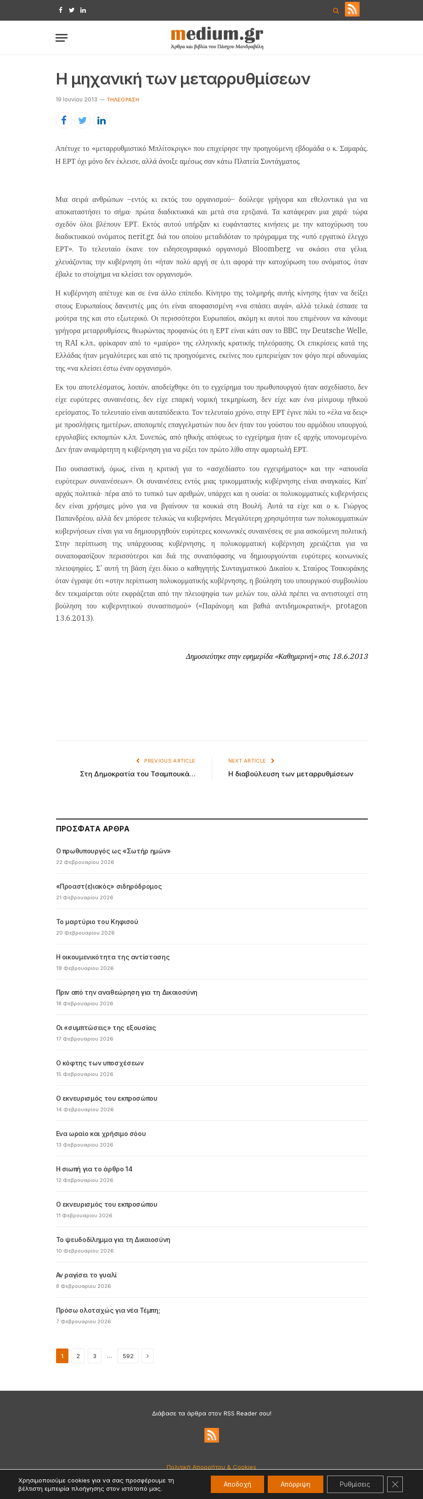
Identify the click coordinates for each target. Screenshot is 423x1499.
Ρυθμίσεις (353, 1484)
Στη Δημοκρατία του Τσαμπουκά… (138, 773)
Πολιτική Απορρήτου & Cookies (211, 1467)
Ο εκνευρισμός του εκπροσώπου (107, 1098)
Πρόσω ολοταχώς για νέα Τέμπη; (108, 1310)
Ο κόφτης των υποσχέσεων (100, 1063)
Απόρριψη (291, 1484)
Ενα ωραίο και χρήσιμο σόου (101, 1133)
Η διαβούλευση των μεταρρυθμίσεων (291, 773)
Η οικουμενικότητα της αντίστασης (113, 957)
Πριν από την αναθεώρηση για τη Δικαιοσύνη (127, 992)
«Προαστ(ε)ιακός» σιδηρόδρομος (109, 886)
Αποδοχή (231, 1484)
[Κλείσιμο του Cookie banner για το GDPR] (394, 1484)
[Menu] (62, 38)
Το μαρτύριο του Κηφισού (97, 921)
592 (128, 1356)
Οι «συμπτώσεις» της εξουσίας (106, 1027)
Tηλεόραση (123, 99)
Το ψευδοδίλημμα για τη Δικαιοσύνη (113, 1239)
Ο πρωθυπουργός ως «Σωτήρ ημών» (113, 851)
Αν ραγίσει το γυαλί (86, 1275)
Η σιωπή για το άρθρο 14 (94, 1169)
